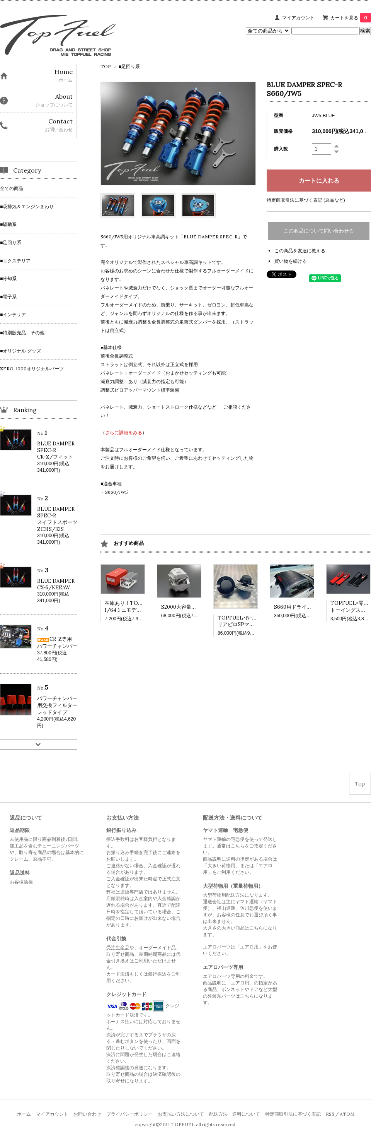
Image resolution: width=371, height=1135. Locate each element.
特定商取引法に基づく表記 (293, 1114)
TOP (105, 66)
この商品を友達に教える (299, 250)
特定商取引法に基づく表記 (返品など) (306, 200)
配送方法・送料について (234, 1114)
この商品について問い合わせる (319, 231)
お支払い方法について (181, 1114)
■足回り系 (129, 66)
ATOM (347, 1114)
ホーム (24, 1114)
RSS (330, 1114)
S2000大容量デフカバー (188, 607)
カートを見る (350, 18)
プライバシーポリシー (129, 1114)
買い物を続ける (290, 261)
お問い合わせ (87, 1114)
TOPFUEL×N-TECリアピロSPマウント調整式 (248, 621)
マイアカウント (298, 18)
